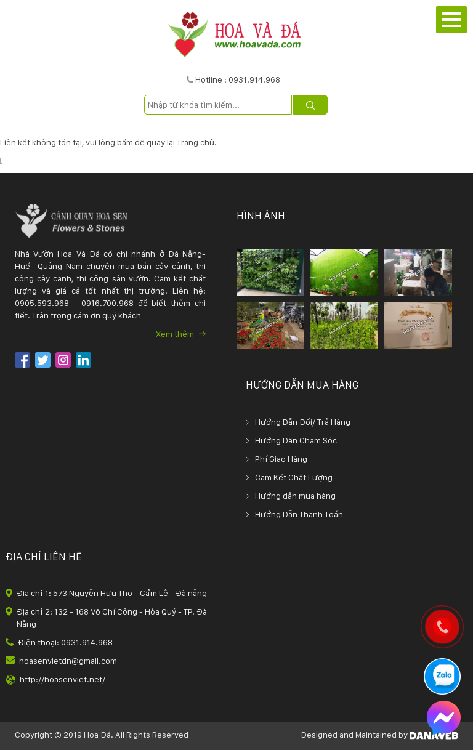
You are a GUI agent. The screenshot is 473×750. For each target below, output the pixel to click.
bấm (125, 142)
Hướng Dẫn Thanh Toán (299, 514)
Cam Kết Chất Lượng (294, 477)
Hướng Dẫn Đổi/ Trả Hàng (302, 422)
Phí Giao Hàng (281, 459)
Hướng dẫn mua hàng (295, 496)
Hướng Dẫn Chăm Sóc (296, 440)
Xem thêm (181, 334)
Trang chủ (195, 142)
